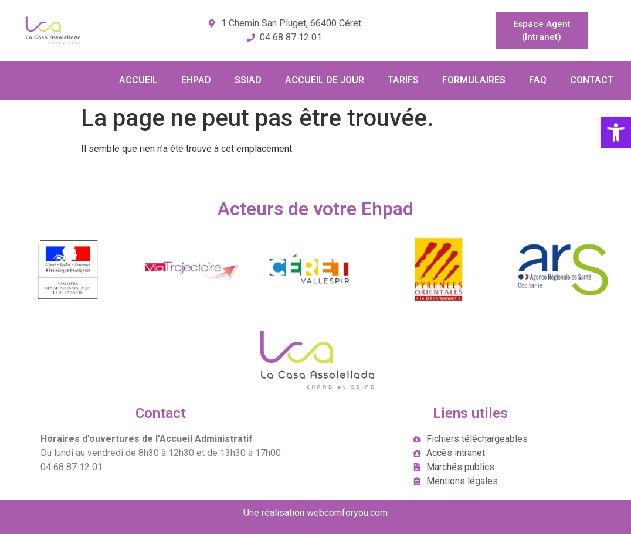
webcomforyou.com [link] (347, 512)
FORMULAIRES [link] (474, 80)
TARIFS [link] (403, 80)
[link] (616, 132)
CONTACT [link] (591, 80)
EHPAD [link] (196, 80)
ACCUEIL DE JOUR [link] (324, 80)
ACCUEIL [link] (138, 80)
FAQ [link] (538, 80)
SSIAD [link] (248, 80)
